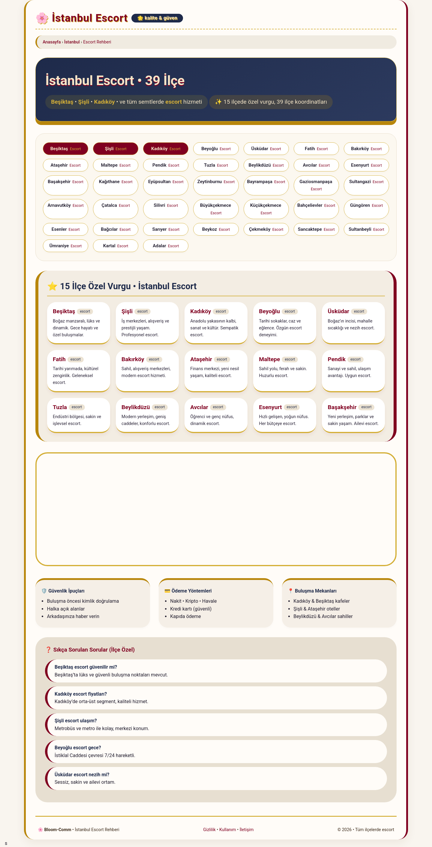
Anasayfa (52, 42)
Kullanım (227, 829)
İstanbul (72, 42)
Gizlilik (209, 829)
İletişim (247, 829)
